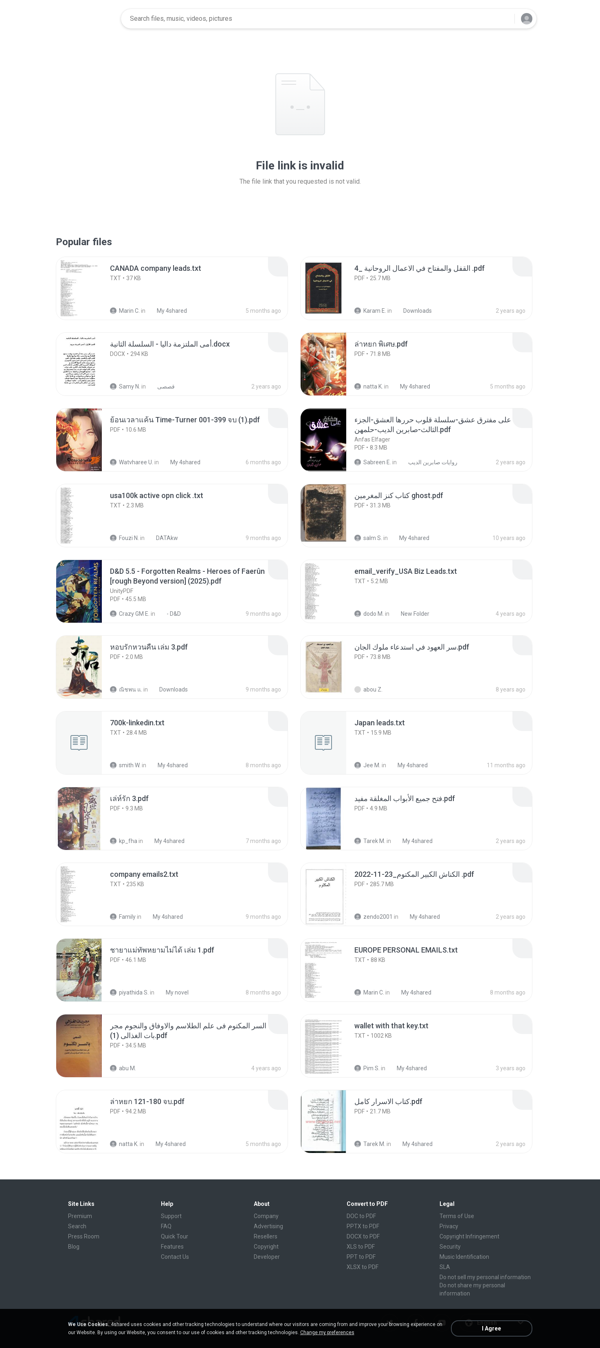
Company (266, 1216)
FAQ (166, 1226)
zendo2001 (373, 916)
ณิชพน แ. (126, 689)
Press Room (83, 1236)
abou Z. (368, 689)
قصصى (161, 386)
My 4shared (167, 310)
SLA (445, 1267)
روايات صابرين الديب (428, 462)
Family (123, 916)
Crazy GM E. (129, 613)
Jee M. (367, 765)
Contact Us (175, 1257)
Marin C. (125, 310)
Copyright (266, 1246)
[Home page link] (89, 18)
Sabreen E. (372, 462)
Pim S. (367, 1068)
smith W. (125, 765)
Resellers (265, 1236)
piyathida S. (129, 992)
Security (450, 1246)
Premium (80, 1216)
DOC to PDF (361, 1216)
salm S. (368, 538)
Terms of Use (457, 1216)
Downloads (413, 310)
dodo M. (369, 613)
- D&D (169, 613)
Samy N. (125, 386)
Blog (73, 1246)
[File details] (88, 288)
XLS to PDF (361, 1246)
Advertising (268, 1226)
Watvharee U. (131, 462)
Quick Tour (174, 1236)
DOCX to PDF (363, 1236)
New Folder (410, 613)
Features (172, 1246)
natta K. (368, 386)
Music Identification (464, 1257)
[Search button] (503, 19)
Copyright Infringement (469, 1236)
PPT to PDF (361, 1257)
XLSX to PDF (362, 1267)
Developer (267, 1257)
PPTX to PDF (363, 1226)
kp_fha (123, 841)
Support (171, 1216)
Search (77, 1226)
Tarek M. (369, 841)
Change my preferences (327, 1332)
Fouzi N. (124, 538)
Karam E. (370, 310)
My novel (173, 992)
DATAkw (162, 538)
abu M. (123, 1068)
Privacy (449, 1226)
